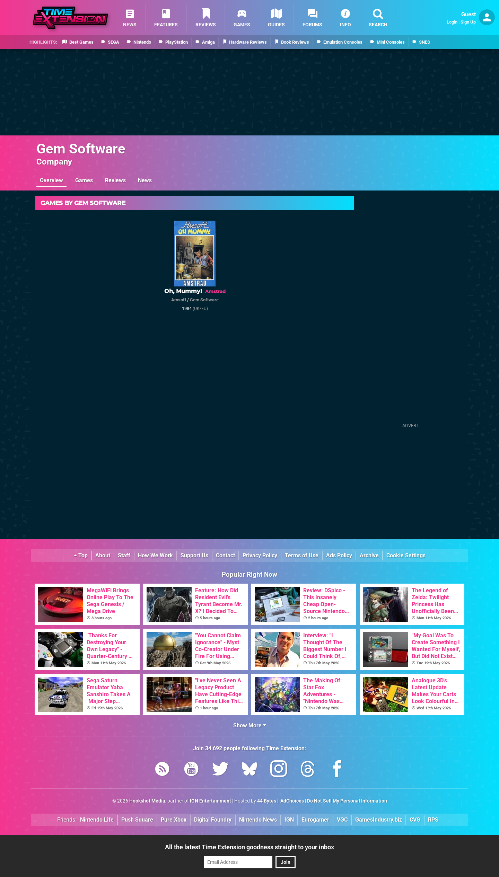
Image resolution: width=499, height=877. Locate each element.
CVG (415, 819)
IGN (289, 819)
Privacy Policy (260, 555)
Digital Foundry (212, 819)
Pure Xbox (173, 819)
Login (452, 22)
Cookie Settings (406, 555)
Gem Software (80, 149)
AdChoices (291, 801)
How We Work (155, 555)
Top (81, 555)
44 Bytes (266, 801)
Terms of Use (301, 555)
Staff (124, 555)
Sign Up (468, 22)
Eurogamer (315, 819)
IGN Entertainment (210, 801)
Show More (249, 725)
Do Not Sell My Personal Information (347, 801)
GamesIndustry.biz (378, 819)
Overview (51, 180)
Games (84, 180)
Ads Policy (339, 555)
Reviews (115, 180)
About (102, 555)
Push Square (137, 819)
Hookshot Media (147, 801)
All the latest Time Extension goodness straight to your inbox (249, 847)
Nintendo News (258, 819)
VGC (342, 819)
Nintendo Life (97, 819)
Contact (225, 555)
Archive (369, 555)
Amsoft (178, 299)
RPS (433, 819)
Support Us (194, 555)
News (145, 180)
